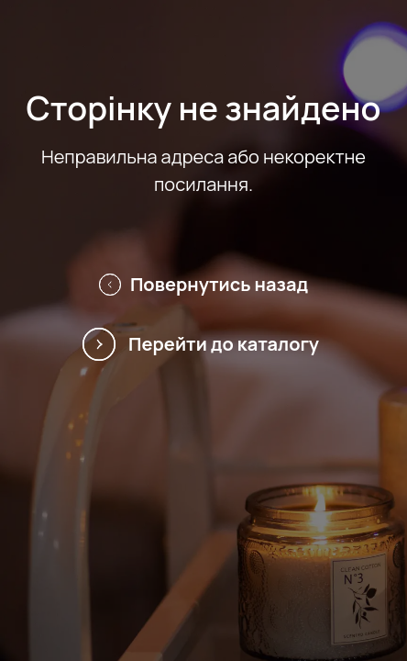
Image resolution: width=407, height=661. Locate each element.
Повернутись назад (203, 284)
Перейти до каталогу (203, 344)
